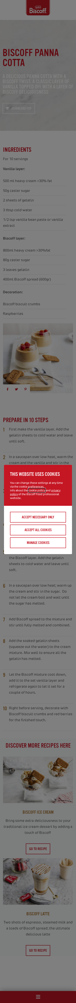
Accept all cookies (38, 530)
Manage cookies (38, 543)
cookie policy (36, 490)
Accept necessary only (38, 517)
